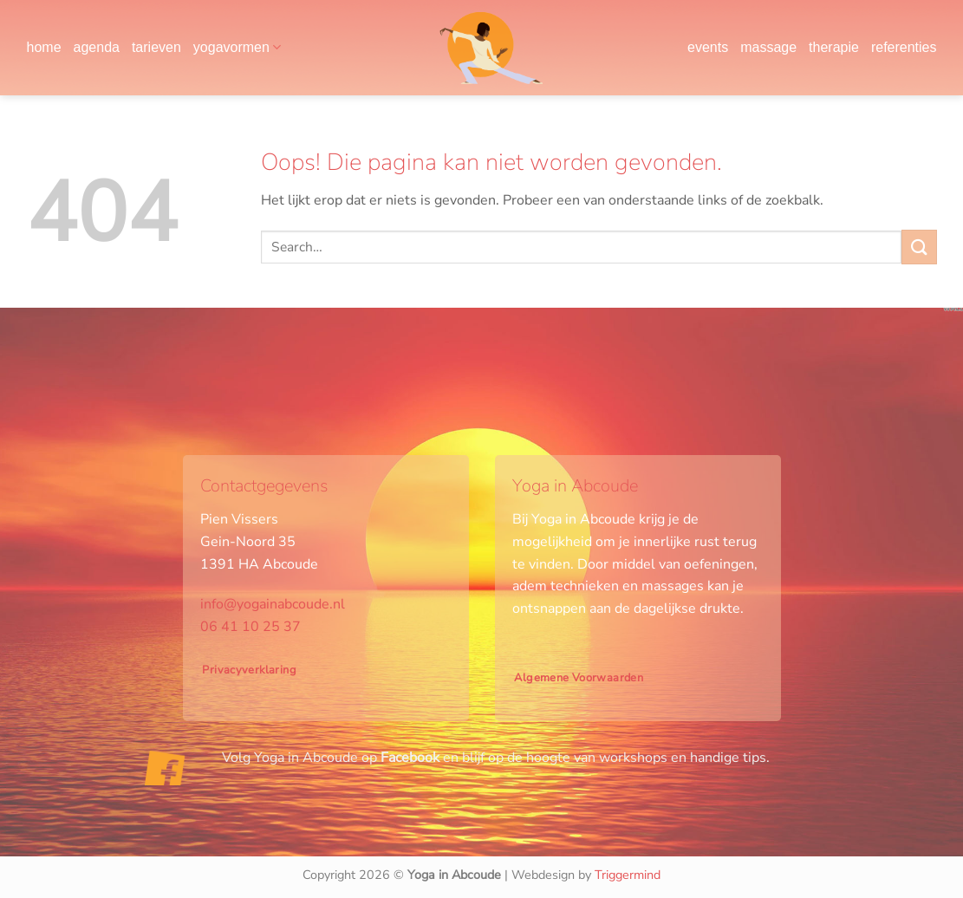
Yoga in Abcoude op (346, 757)
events (707, 47)
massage (768, 47)
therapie (834, 47)
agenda (97, 47)
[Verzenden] (918, 247)
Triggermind (627, 874)
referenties (904, 47)
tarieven (156, 47)
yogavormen (237, 47)
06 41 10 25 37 (250, 626)
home (44, 47)
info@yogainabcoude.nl (272, 604)
